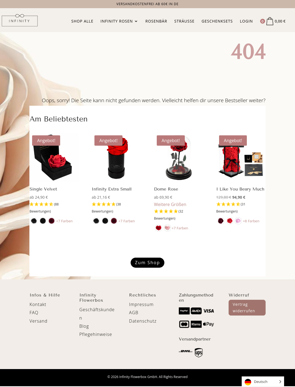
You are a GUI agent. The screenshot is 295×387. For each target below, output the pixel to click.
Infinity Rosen (116, 21)
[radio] (33, 220)
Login (246, 21)
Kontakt (37, 304)
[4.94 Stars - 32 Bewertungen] (178, 215)
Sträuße (184, 21)
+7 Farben (64, 221)
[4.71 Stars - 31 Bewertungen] (241, 208)
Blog (84, 326)
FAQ (33, 313)
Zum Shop (147, 263)
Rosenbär (156, 21)
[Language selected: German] (263, 381)
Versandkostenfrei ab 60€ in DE (147, 4)
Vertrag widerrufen (244, 307)
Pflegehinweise (95, 334)
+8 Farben (251, 221)
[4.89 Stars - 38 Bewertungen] (116, 208)
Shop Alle (82, 21)
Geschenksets (217, 21)
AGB (133, 313)
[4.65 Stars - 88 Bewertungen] (54, 208)
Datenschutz (142, 321)
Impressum (141, 304)
